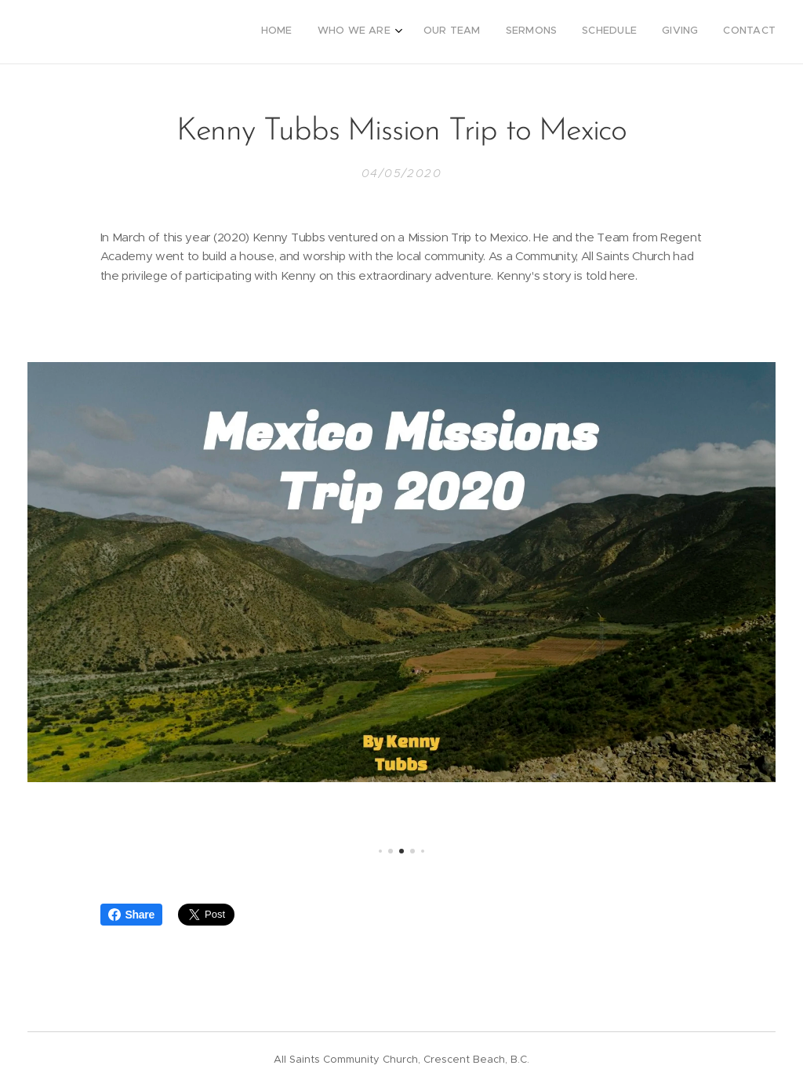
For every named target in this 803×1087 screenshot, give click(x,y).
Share (131, 914)
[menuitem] (621, 32)
